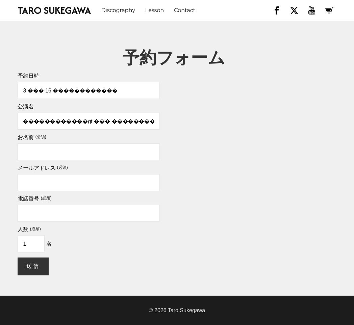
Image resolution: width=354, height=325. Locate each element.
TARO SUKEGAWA (54, 10)
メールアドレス (43, 168)
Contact (184, 10)
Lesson (154, 10)
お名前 (32, 137)
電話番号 (34, 198)
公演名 (26, 106)
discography (118, 10)
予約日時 (28, 76)
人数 (29, 229)
